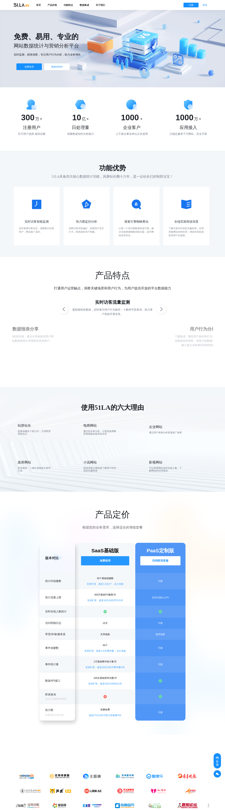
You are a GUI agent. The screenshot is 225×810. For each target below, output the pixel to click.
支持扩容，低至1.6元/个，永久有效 (105, 591)
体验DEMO (57, 66)
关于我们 (100, 5)
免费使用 (29, 66)
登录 (205, 5)
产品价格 (52, 5)
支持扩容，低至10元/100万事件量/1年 (105, 674)
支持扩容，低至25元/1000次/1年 (105, 690)
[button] (161, 309)
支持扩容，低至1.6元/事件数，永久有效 (105, 657)
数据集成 (84, 5)
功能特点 (68, 5)
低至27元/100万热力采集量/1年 (105, 722)
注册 (191, 5)
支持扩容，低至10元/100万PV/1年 (105, 607)
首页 (38, 5)
